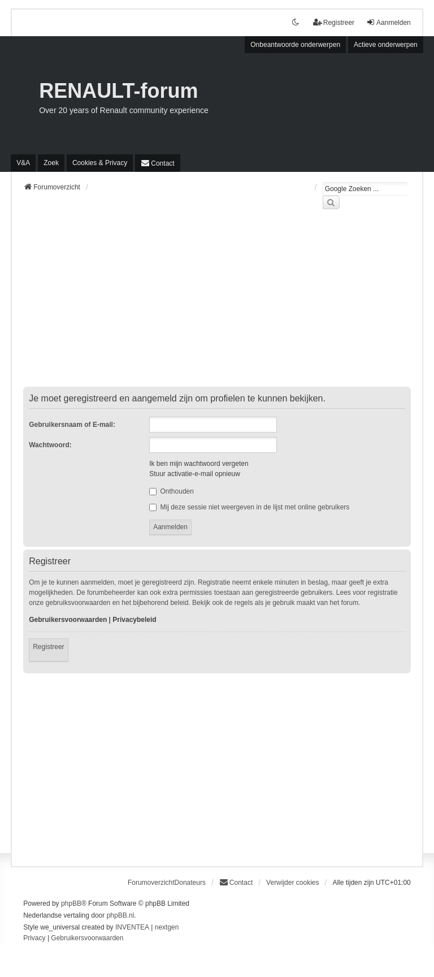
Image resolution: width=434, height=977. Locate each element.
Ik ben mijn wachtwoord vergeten (198, 464)
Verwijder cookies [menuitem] (292, 883)
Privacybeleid (134, 620)
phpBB (71, 903)
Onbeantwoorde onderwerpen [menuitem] (295, 45)
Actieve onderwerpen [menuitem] (386, 45)
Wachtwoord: (50, 445)
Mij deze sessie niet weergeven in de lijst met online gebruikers (249, 507)
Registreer (48, 647)
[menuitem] (100, 162)
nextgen (167, 927)
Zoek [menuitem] (51, 163)
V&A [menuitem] (23, 163)
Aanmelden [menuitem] (388, 22)
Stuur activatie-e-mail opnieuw (194, 474)
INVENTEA (132, 927)
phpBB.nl (120, 915)
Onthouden (171, 491)
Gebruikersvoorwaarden (68, 620)
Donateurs (190, 883)
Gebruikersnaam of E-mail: (72, 425)
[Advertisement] (217, 305)
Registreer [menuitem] (333, 22)
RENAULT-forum (118, 90)
